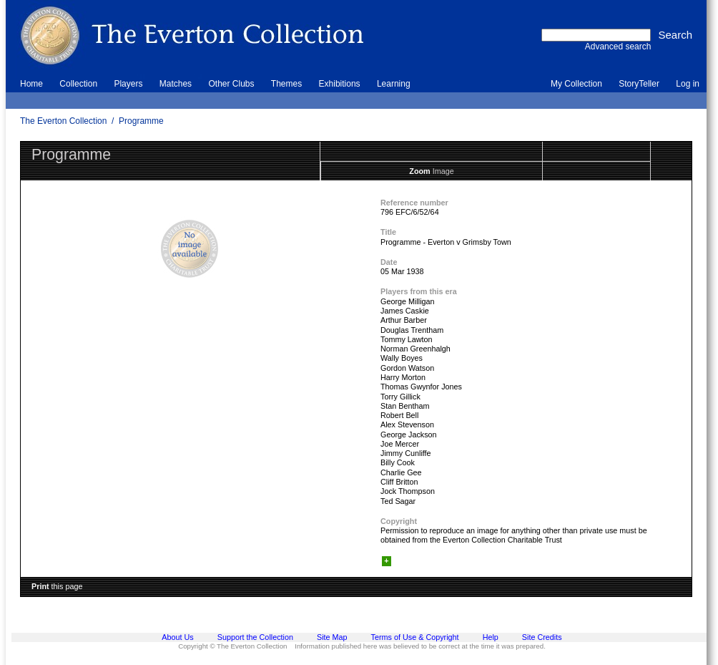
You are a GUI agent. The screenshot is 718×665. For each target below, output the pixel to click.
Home (31, 84)
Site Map (332, 637)
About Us (177, 637)
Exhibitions (339, 84)
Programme (141, 121)
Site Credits (542, 637)
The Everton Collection (63, 121)
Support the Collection (255, 637)
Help (490, 637)
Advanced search (618, 47)
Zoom (419, 171)
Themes (286, 84)
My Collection (576, 84)
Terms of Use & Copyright (415, 637)
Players (128, 84)
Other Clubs (231, 84)
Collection (78, 84)
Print (40, 586)
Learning (393, 84)
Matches (175, 84)
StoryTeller (639, 84)
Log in (687, 84)
